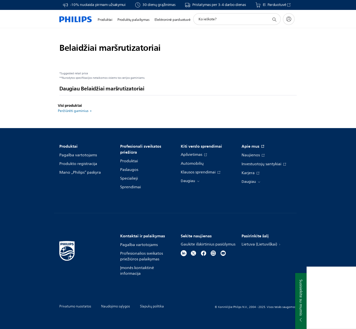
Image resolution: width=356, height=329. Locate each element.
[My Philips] (289, 19)
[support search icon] (274, 19)
